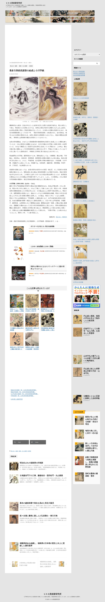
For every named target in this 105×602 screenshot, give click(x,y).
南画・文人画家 (23, 447)
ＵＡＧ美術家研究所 (14, 3)
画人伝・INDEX (62, 214)
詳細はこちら (32, 249)
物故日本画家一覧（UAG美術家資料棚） (24, 387)
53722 (37, 270)
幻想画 (29, 447)
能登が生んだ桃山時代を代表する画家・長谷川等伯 (91, 410)
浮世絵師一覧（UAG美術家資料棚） (22, 392)
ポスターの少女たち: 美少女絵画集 (42, 223)
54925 (37, 228)
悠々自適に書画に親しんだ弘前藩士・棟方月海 (42, 525)
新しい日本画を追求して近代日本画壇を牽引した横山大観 (91, 435)
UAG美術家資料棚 (79, 72)
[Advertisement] (38, 41)
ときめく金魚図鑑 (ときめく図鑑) (41, 243)
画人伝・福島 (14, 447)
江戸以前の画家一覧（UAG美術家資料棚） (24, 390)
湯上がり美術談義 (79, 68)
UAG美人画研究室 (17, 396)
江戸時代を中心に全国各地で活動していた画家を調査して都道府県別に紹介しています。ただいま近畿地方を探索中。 (52, 596)
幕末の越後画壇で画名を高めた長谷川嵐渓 (40, 508)
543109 (38, 248)
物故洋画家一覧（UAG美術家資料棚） (23, 389)
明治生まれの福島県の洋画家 (35, 458)
